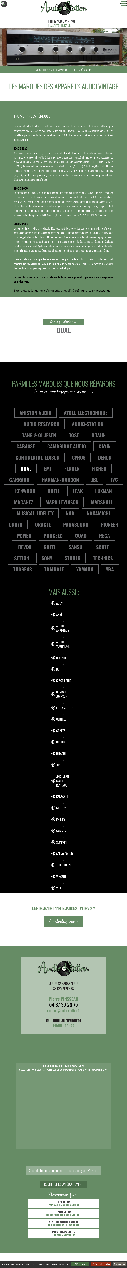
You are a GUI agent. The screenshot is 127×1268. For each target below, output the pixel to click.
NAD (70, 513)
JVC (114, 479)
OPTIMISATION (63, 1213)
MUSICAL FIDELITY (35, 513)
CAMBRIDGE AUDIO (66, 446)
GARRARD (19, 479)
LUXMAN (103, 491)
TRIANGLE (54, 569)
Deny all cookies (101, 1264)
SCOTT (102, 547)
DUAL (26, 468)
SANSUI (76, 547)
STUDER (73, 558)
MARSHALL (102, 502)
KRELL (54, 491)
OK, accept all (80, 1264)
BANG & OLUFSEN (38, 435)
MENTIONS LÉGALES (36, 1069)
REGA (104, 535)
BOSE (73, 435)
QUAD (81, 535)
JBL (94, 479)
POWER (24, 535)
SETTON (21, 558)
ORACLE (43, 524)
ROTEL (50, 547)
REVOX (24, 547)
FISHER (99, 468)
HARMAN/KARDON (60, 479)
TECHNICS (103, 558)
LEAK (78, 491)
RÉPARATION (63, 1203)
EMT (48, 468)
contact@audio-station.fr (63, 1010)
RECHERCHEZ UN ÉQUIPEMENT (63, 1184)
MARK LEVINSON (62, 502)
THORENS (22, 569)
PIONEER (109, 524)
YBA (110, 569)
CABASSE (25, 446)
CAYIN (105, 446)
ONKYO (15, 524)
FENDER (72, 468)
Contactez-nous (63, 922)
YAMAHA (84, 569)
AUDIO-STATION (87, 424)
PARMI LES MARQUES (63, 1233)
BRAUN (98, 435)
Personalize (119, 1264)
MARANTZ (23, 502)
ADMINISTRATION (100, 1069)
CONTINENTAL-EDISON (37, 457)
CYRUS (78, 457)
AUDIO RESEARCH (42, 424)
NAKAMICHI (98, 513)
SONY (47, 558)
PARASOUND (75, 524)
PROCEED (53, 535)
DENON (105, 457)
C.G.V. (22, 1069)
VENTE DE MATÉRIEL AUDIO (63, 1223)
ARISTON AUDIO (35, 412)
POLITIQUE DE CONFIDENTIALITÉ (61, 1069)
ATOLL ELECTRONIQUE (86, 412)
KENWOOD (25, 491)
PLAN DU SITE (84, 1069)
